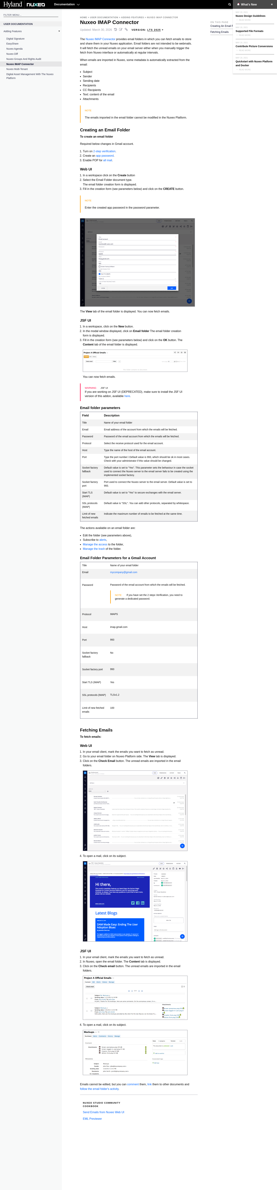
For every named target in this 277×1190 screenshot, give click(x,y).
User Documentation (18, 24)
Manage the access (95, 544)
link (150, 1084)
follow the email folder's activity (99, 1088)
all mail (107, 160)
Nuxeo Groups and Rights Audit (23, 59)
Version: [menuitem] (147, 29)
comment (133, 1084)
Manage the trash (94, 548)
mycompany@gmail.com (123, 572)
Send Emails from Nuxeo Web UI (103, 1112)
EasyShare (12, 43)
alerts (102, 539)
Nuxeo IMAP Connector (20, 64)
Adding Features (13, 31)
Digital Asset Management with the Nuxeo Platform (30, 76)
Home (83, 17)
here (127, 396)
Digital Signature (15, 38)
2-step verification (104, 151)
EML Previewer (92, 1118)
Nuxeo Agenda (14, 48)
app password (105, 155)
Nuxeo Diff (12, 53)
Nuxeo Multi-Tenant (17, 69)
